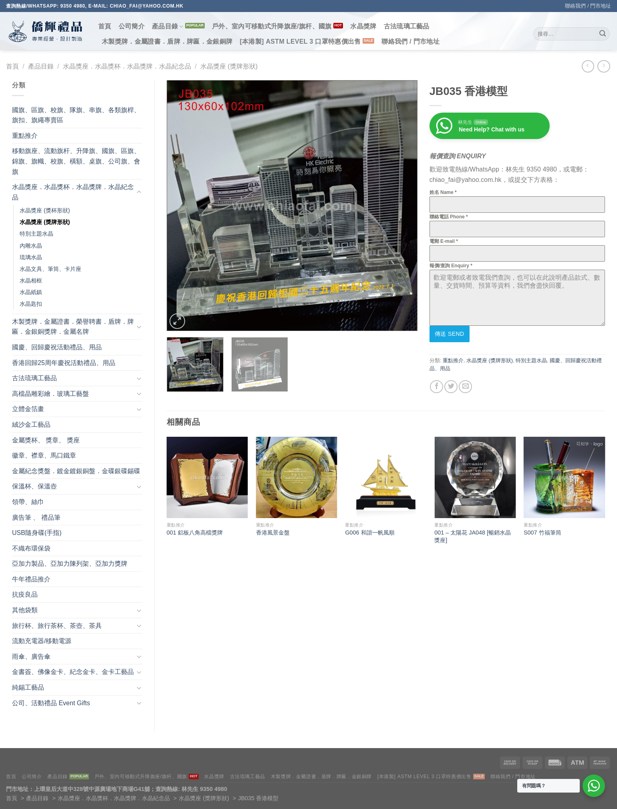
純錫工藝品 (28, 687)
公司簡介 (132, 26)
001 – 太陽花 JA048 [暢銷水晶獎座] (472, 536)
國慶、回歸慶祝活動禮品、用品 (57, 347)
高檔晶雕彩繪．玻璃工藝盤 (50, 393)
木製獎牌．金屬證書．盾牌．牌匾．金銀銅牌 (167, 41)
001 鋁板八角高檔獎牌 (195, 532)
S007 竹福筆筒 (542, 532)
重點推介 (25, 135)
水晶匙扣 (31, 304)
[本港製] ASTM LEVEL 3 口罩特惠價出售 (300, 41)
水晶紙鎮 (31, 292)
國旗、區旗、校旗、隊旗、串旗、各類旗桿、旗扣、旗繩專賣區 (76, 115)
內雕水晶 (31, 245)
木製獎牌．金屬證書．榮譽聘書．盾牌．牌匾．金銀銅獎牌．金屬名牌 (73, 326)
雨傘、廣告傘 (31, 656)
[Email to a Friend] (465, 386)
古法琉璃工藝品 (406, 26)
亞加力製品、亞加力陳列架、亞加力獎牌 (69, 563)
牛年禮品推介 (31, 579)
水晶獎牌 (363, 26)
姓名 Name (443, 192)
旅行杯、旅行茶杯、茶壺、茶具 (57, 625)
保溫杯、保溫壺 (34, 486)
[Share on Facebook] (436, 386)
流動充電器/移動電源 (41, 641)
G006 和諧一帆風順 (369, 532)
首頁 (104, 26)
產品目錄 (167, 26)
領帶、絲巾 (28, 501)
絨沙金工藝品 (31, 424)
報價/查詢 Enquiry (450, 265)
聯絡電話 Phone (448, 217)
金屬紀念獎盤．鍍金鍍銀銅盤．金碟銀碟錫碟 (76, 471)
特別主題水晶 (36, 233)
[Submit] (602, 34)
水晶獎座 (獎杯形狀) (45, 210)
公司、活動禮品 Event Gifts (51, 703)
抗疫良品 (25, 594)
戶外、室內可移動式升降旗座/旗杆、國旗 (272, 26)
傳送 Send (449, 334)
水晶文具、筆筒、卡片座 (50, 269)
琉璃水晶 (31, 257)
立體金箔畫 (28, 409)
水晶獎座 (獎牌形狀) (229, 66)
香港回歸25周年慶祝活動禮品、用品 (63, 362)
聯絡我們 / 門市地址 (588, 6)
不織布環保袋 (31, 548)
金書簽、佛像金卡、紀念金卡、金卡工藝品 (73, 671)
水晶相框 (31, 280)
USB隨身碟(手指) (37, 532)
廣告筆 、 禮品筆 (36, 517)
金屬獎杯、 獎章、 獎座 (46, 440)
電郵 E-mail (443, 241)
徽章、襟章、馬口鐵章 (44, 455)
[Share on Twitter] (451, 386)
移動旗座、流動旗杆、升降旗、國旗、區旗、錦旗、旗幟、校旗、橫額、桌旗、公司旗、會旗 (76, 161)
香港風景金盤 (273, 532)
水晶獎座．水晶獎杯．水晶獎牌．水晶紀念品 (127, 66)
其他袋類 (25, 610)
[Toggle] (139, 192)
